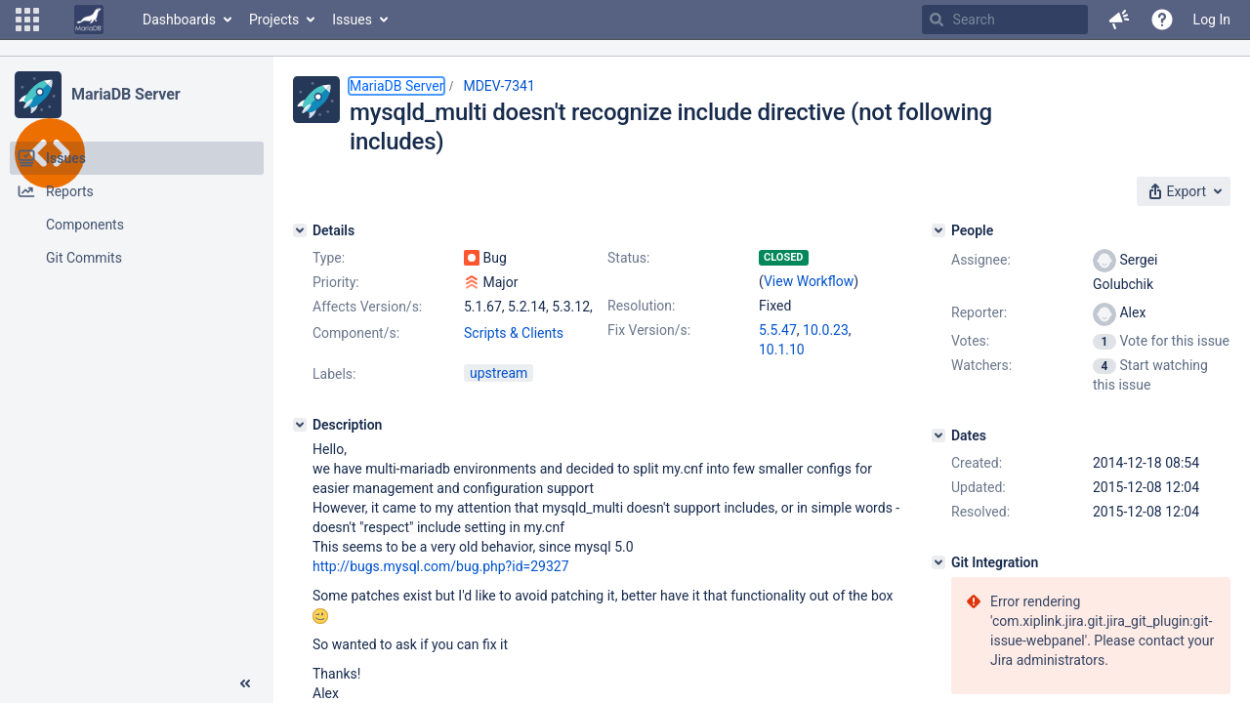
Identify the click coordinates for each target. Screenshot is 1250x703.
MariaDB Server (125, 94)
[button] (27, 19)
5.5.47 (778, 330)
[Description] (300, 425)
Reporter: (979, 312)
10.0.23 (826, 330)
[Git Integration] (938, 562)
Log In (1211, 19)
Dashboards (179, 19)
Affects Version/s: (367, 306)
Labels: (333, 374)
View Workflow (809, 281)
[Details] (300, 230)
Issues (352, 19)
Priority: (335, 282)
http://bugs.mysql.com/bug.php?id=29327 (440, 566)
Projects (274, 19)
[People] (938, 230)
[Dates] (938, 435)
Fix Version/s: (648, 330)
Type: (328, 258)
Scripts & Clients (513, 333)
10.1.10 (782, 349)
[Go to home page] (88, 19)
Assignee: (981, 260)
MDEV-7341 (498, 86)
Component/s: (355, 333)
